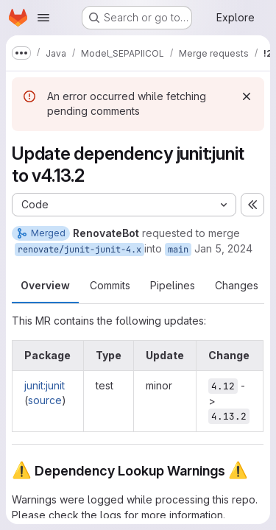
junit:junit (44, 385)
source (45, 400)
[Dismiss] (246, 96)
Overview (45, 285)
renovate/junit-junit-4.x (79, 249)
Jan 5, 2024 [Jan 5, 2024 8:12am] (223, 248)
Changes (236, 285)
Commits (110, 285)
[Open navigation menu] (43, 17)
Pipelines (172, 285)
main (178, 249)
